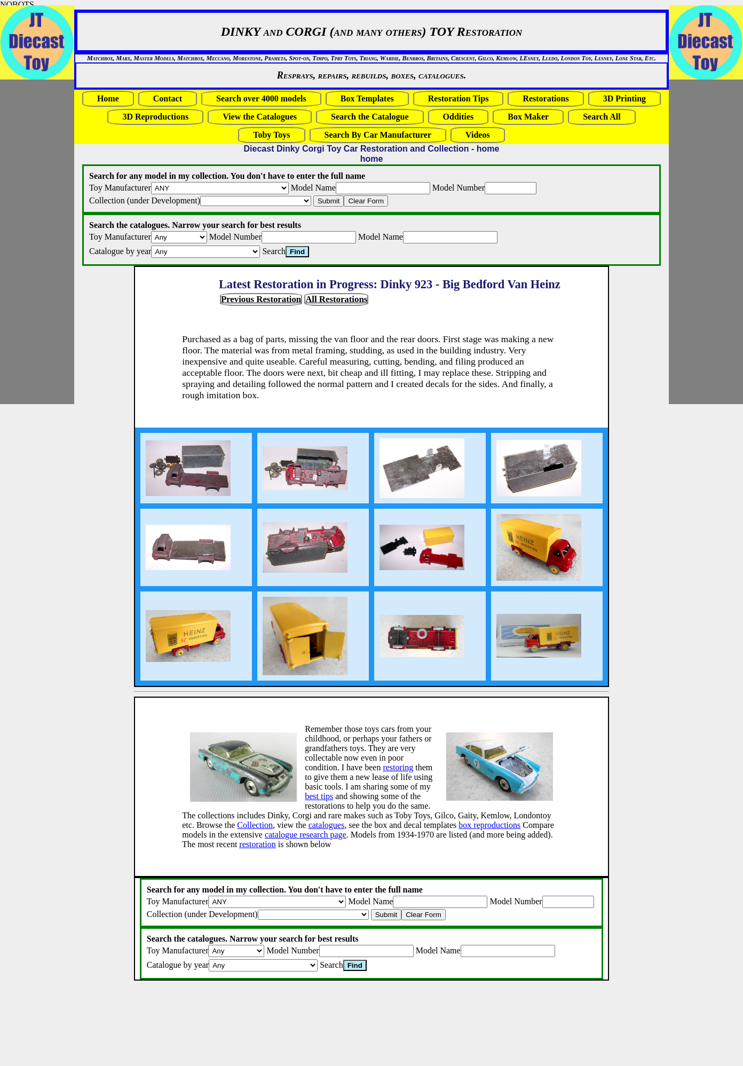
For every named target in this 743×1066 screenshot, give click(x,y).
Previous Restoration (261, 299)
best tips (319, 796)
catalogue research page (305, 834)
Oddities (458, 116)
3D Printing (624, 98)
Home (108, 98)
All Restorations (336, 299)
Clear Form (366, 201)
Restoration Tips (458, 98)
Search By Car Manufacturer (378, 134)
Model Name (313, 187)
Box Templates (367, 98)
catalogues (327, 825)
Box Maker (528, 116)
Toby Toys (271, 134)
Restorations (545, 98)
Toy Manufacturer (120, 187)
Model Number (458, 187)
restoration (257, 844)
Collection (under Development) (144, 200)
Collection (255, 825)
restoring (398, 767)
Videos (477, 134)
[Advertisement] (32, 242)
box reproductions (489, 825)
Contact (167, 98)
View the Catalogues (260, 116)
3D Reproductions (155, 116)
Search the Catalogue (369, 116)
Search (274, 251)
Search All (601, 116)
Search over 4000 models (261, 98)
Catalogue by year (120, 251)
